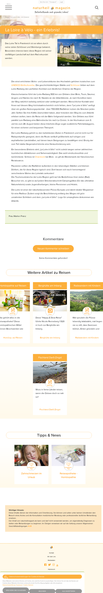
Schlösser (75, 85)
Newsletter (51, 584)
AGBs (51, 577)
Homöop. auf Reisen (13, 337)
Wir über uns (51, 556)
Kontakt (51, 553)
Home (7, 17)
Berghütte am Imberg (50, 337)
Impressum (51, 569)
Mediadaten (51, 560)
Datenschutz (51, 573)
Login (61, 2)
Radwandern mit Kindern (87, 337)
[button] (45, 565)
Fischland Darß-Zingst (50, 409)
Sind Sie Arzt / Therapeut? (48, 2)
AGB (30, 526)
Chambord (40, 157)
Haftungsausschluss (51, 580)
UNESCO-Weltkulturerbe (23, 85)
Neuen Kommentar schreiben (53, 248)
